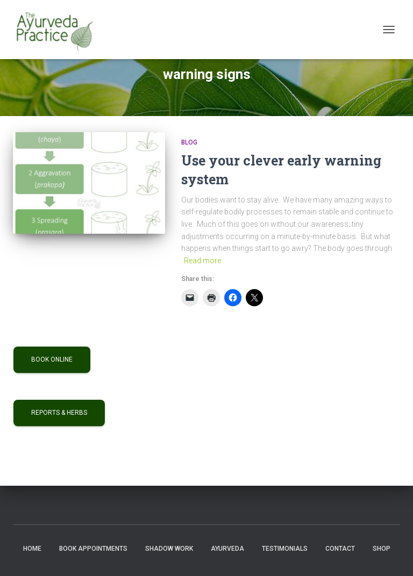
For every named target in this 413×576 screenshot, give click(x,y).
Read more (202, 260)
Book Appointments (93, 548)
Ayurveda (227, 548)
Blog (189, 142)
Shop (381, 548)
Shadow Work (169, 548)
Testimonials (285, 548)
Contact (340, 548)
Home (32, 548)
